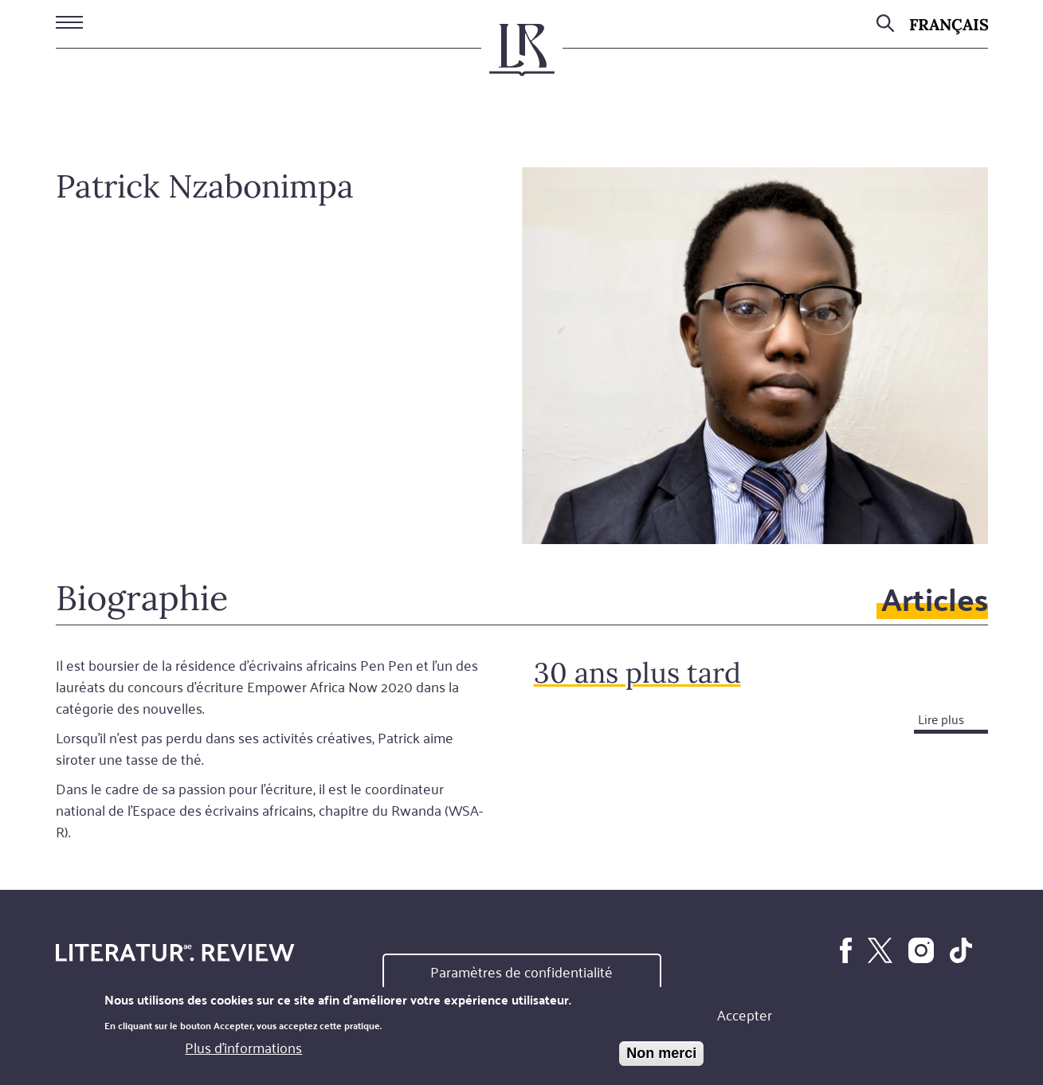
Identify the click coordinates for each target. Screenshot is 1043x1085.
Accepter (744, 1015)
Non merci (661, 1055)
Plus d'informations (243, 1049)
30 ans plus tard (637, 673)
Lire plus (941, 719)
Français (949, 24)
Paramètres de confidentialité (521, 972)
